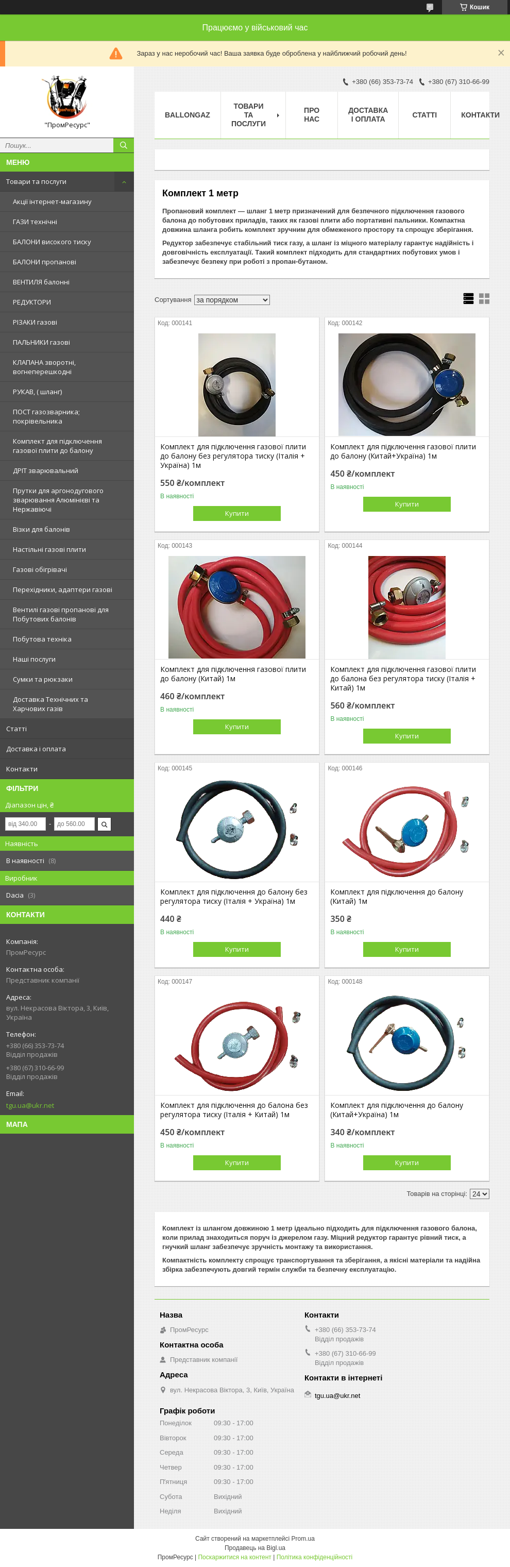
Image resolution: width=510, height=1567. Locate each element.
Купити (237, 513)
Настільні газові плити (49, 549)
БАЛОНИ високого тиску (52, 241)
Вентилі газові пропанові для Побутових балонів (61, 614)
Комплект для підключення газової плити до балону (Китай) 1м (233, 674)
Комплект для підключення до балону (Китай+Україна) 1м (396, 1110)
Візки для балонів (41, 529)
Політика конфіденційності (315, 1557)
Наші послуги (34, 659)
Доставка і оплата (36, 748)
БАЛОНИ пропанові (44, 261)
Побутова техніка (42, 639)
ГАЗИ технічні (35, 221)
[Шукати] (123, 145)
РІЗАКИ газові (35, 322)
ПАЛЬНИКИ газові (41, 342)
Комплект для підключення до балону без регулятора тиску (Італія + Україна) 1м (234, 896)
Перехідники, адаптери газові (62, 589)
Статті (16, 728)
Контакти (22, 768)
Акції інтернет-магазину (52, 201)
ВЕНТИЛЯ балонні (41, 282)
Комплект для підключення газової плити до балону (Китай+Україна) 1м (403, 451)
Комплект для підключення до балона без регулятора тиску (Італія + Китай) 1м (234, 1110)
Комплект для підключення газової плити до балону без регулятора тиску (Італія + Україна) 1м (233, 456)
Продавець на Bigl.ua (255, 1548)
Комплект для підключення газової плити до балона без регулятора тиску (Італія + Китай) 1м (403, 679)
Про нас (311, 114)
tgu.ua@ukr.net (30, 1105)
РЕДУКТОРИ (32, 302)
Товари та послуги (36, 181)
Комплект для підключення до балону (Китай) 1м (396, 896)
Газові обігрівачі (40, 569)
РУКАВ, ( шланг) (37, 391)
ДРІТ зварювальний (45, 470)
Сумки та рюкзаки (43, 679)
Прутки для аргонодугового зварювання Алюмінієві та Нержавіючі (58, 500)
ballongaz (187, 115)
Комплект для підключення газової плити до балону (57, 445)
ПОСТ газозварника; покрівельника (46, 416)
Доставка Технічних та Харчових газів (50, 704)
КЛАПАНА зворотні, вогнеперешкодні (44, 367)
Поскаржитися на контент (234, 1557)
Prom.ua (303, 1538)
